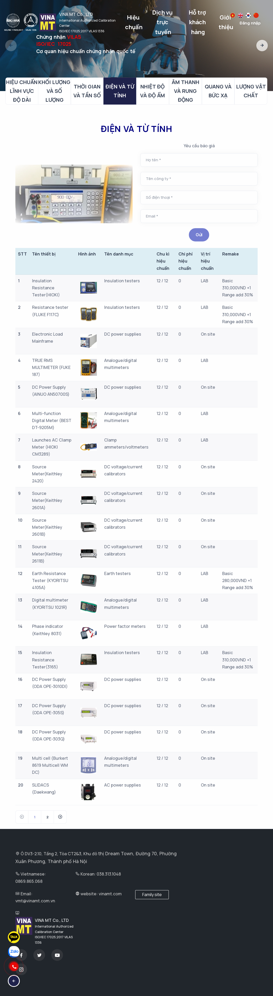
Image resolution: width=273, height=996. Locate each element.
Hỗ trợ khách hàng (198, 22)
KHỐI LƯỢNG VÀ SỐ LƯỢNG (54, 91)
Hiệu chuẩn (133, 22)
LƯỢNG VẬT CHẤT (251, 91)
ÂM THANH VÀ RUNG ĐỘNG (185, 91)
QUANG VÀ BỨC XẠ (218, 91)
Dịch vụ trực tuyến (163, 22)
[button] (262, 45)
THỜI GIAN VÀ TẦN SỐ (87, 91)
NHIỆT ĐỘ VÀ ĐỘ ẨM (152, 91)
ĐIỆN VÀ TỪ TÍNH (120, 91)
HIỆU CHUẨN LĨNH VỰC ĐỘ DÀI (22, 91)
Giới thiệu (226, 22)
